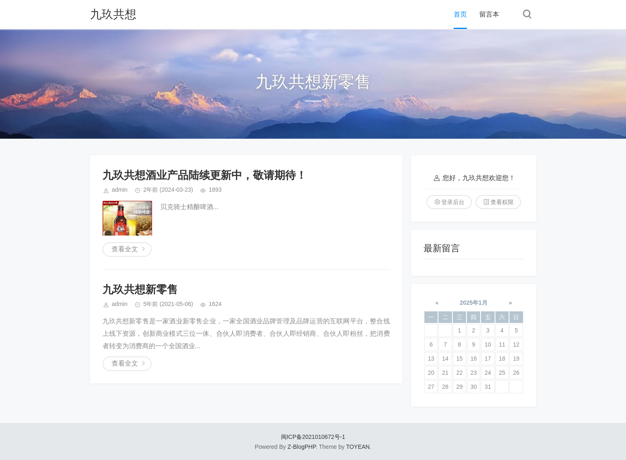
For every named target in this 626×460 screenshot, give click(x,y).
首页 (460, 14)
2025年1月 (473, 302)
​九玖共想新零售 (140, 289)
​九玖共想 (113, 14)
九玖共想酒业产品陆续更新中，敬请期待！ (204, 175)
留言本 (489, 14)
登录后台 (452, 202)
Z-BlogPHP (302, 446)
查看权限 (502, 202)
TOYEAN (357, 446)
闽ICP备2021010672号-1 (313, 437)
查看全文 (125, 249)
